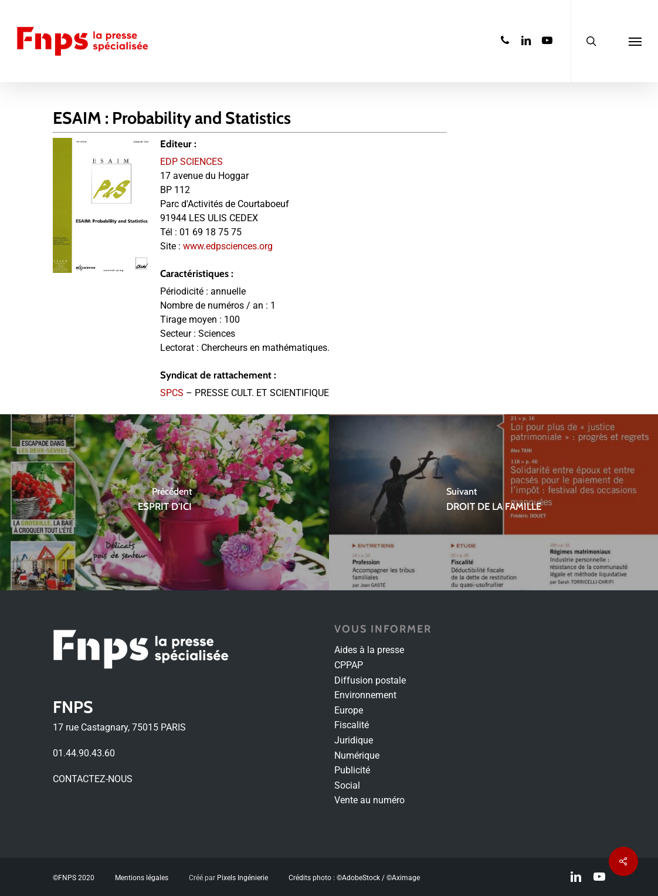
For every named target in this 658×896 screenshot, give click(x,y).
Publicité (352, 770)
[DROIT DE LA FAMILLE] (493, 502)
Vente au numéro (369, 800)
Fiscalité (351, 725)
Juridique (353, 740)
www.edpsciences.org (228, 246)
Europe (348, 710)
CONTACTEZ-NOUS (93, 779)
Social (347, 785)
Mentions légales (141, 878)
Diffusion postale (370, 680)
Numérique (356, 755)
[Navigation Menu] (635, 41)
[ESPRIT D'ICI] (164, 502)
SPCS (172, 392)
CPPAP (348, 665)
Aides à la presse (369, 649)
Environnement (365, 695)
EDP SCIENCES (191, 161)
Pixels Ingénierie (242, 878)
